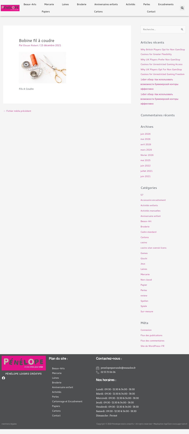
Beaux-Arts (30, 4)
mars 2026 (146, 154)
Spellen (144, 305)
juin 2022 (145, 170)
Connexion (146, 335)
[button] (182, 8)
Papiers (46, 11)
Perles (146, 4)
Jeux (142, 268)
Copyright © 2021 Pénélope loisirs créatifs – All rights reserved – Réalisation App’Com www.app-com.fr (141, 428)
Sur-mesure (147, 316)
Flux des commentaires (152, 345)
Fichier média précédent (17, 111)
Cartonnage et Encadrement (67, 406)
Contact (151, 11)
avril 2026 (146, 149)
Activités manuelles (150, 215)
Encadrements (165, 4)
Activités (130, 4)
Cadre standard (148, 236)
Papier (143, 289)
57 (141, 199)
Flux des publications (151, 340)
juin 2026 (145, 138)
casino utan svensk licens (154, 252)
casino (143, 247)
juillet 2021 (146, 175)
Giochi (143, 263)
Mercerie (49, 4)
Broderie (81, 4)
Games (144, 258)
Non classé (146, 284)
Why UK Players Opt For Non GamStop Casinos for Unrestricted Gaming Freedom (162, 74)
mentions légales (9, 428)
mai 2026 (145, 144)
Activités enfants (149, 210)
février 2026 (147, 160)
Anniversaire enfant (150, 220)
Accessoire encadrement (153, 205)
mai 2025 (145, 165)
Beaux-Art (146, 226)
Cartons (98, 11)
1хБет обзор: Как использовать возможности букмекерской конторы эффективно (160, 89)
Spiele (143, 311)
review (143, 300)
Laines (65, 4)
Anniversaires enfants (106, 4)
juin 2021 (145, 181)
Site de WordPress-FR (152, 350)
